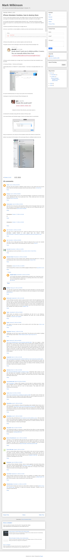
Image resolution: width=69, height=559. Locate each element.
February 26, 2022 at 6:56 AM (15, 340)
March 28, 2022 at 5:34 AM (20, 381)
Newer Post (6, 515)
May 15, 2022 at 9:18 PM (17, 427)
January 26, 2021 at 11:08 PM (18, 265)
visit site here (38, 187)
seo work (9, 249)
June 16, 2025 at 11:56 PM (17, 462)
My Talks (50, 19)
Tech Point (9, 473)
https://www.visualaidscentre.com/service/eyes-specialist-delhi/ (19, 342)
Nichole (8, 287)
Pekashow (9, 462)
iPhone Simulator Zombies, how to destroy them (18, 538)
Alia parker (9, 427)
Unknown (9, 369)
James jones (9, 204)
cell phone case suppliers (16, 316)
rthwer (8, 184)
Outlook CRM (32, 259)
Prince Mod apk (10, 449)
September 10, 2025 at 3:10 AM (18, 473)
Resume (50, 17)
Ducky (8, 322)
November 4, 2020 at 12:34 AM (15, 229)
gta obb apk (12, 280)
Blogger (41, 556)
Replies (9, 272)
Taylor (8, 312)
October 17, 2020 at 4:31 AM (18, 214)
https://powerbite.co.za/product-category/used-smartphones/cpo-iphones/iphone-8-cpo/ (24, 234)
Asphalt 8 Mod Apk (33, 455)
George (8, 193)
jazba (8, 340)
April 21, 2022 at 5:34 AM (17, 416)
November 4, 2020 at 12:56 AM (15, 240)
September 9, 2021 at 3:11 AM (18, 298)
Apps (50, 14)
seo (7, 229)
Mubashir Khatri (10, 256)
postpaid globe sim (40, 476)
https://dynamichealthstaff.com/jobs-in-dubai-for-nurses (18, 371)
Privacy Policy (52, 23)
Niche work (9, 298)
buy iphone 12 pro (40, 267)
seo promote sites (10, 381)
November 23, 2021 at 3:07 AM (23, 274)
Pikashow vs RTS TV (27, 465)
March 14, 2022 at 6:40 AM (16, 369)
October (53, 76)
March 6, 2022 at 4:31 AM (17, 357)
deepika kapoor (13, 274)
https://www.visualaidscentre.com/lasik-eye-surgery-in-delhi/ (19, 394)
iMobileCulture (10, 484)
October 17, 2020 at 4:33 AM (18, 222)
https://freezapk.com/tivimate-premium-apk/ (28, 443)
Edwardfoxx (9, 403)
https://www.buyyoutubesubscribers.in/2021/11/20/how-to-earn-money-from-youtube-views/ (25, 358)
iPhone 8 (35, 243)
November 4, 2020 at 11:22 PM (17, 249)
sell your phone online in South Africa (28, 250)
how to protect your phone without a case (28, 417)
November (53, 74)
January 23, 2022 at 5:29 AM (15, 322)
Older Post (41, 515)
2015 (51, 85)
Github (50, 21)
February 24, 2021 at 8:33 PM (16, 287)
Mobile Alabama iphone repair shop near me (28, 334)
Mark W (51, 56)
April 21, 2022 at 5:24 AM (17, 403)
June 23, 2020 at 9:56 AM (15, 193)
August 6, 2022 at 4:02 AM (19, 449)
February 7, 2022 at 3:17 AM (17, 331)
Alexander (9, 331)
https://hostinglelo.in (11, 383)
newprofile (9, 357)
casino (8, 393)
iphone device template (21, 208)
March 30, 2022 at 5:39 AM (15, 393)
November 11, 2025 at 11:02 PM (19, 484)
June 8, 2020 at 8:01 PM (15, 184)
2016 (51, 83)
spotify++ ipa (25, 306)
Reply (8, 189)
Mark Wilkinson (12, 5)
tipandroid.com (10, 292)
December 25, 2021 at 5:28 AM (16, 312)
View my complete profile (54, 58)
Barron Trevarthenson (11, 437)
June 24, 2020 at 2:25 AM (17, 204)
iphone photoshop (14, 198)
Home (24, 515)
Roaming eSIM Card (18, 432)
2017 (51, 73)
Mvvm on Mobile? (7, 522)
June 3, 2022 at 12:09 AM (22, 437)
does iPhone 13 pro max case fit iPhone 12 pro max (24, 406)
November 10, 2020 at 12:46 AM (20, 256)
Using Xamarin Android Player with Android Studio (19, 531)
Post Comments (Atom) (26, 519)
